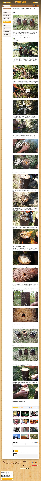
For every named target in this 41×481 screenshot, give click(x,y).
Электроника (5, 12)
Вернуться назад (15, 407)
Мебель (4, 28)
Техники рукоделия (5, 34)
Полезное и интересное (6, 18)
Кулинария (4, 23)
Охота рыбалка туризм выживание (6, 22)
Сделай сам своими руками (20, 1)
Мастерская (4, 25)
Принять (7, 478)
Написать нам (24, 464)
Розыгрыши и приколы (6, 31)
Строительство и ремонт (6, 15)
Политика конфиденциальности (26, 465)
